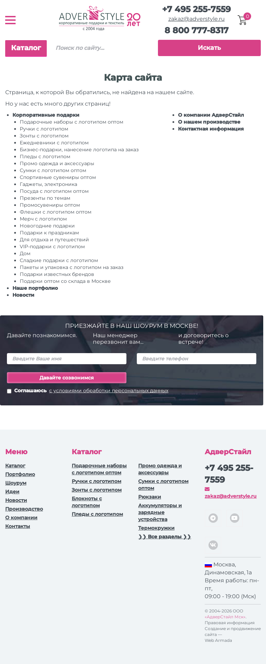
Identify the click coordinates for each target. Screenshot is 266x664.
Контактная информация (211, 129)
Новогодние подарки (47, 226)
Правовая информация (230, 622)
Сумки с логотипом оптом (53, 170)
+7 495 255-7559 (196, 9)
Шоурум (15, 483)
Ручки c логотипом (44, 129)
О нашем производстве (209, 122)
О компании (21, 517)
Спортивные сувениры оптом (58, 177)
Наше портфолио (35, 288)
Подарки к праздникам (49, 233)
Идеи (12, 491)
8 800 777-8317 (197, 30)
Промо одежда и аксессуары (57, 163)
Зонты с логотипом (44, 136)
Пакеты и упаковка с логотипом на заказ (71, 267)
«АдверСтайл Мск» (225, 616)
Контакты (17, 526)
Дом (25, 253)
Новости (23, 295)
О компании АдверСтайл (211, 115)
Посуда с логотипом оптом (54, 191)
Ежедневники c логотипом (54, 143)
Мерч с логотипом (43, 219)
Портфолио (20, 474)
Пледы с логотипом (45, 156)
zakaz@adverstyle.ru (196, 19)
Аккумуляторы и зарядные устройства (160, 512)
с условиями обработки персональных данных (108, 390)
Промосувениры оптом (50, 205)
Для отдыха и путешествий (54, 239)
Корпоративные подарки (45, 115)
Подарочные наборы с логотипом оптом (71, 122)
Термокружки (156, 528)
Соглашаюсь (87, 391)
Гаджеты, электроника (48, 184)
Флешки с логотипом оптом (55, 212)
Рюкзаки (149, 497)
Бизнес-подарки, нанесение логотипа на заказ (79, 149)
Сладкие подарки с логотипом (59, 260)
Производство (24, 509)
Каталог (26, 48)
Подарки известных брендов (57, 274)
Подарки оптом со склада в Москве (65, 281)
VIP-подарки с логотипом (52, 246)
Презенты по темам (45, 198)
